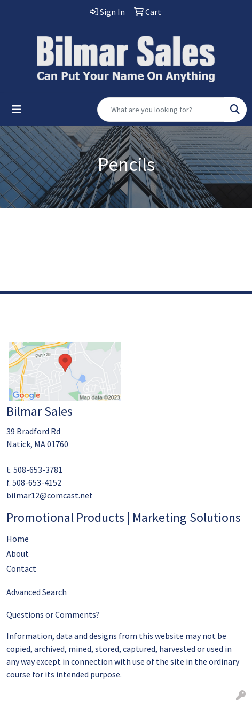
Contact (21, 568)
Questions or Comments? (53, 614)
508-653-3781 (37, 469)
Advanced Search (36, 592)
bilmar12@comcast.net (49, 495)
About (17, 553)
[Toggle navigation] (16, 109)
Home (17, 538)
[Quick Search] (160, 109)
